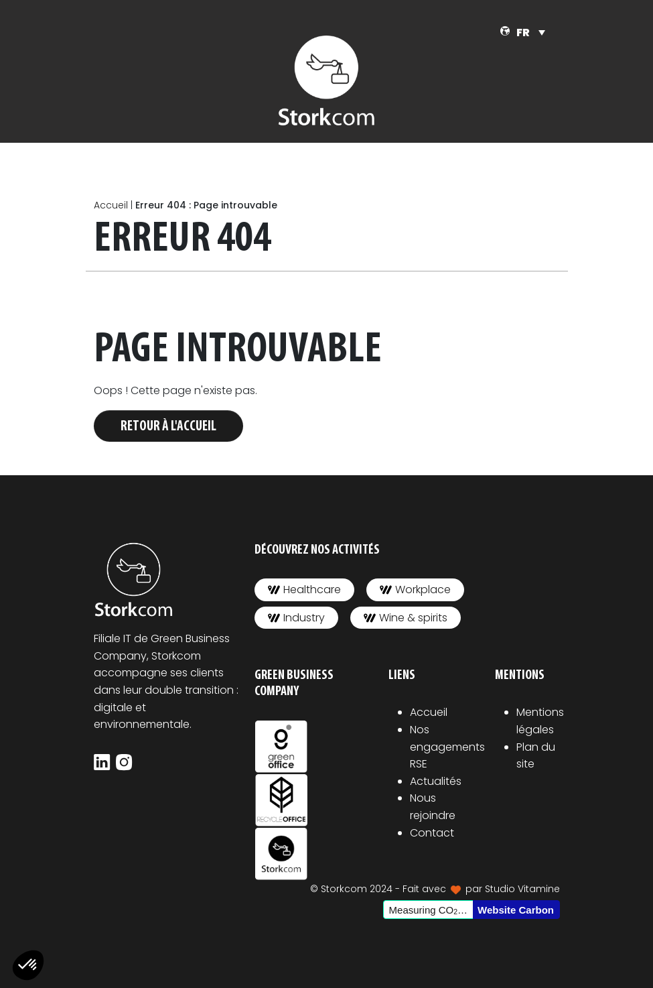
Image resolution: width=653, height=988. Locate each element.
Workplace (415, 589)
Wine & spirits (405, 617)
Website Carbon (516, 910)
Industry (296, 617)
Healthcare (304, 589)
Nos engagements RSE (447, 746)
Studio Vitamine (522, 889)
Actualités (435, 781)
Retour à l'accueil (168, 427)
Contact (432, 833)
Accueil (111, 205)
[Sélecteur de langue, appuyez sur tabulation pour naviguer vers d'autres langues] (530, 32)
